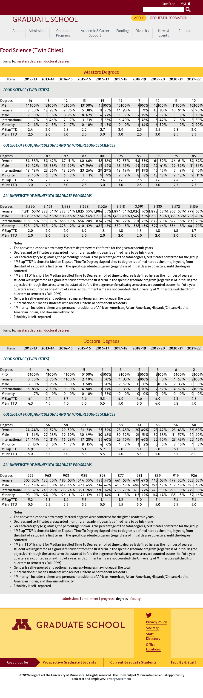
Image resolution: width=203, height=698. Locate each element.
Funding (122, 31)
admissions (70, 599)
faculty (135, 599)
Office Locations (153, 647)
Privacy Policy (156, 622)
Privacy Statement (118, 679)
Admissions (37, 31)
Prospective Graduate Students (69, 662)
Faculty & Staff (183, 662)
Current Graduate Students (133, 662)
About (17, 31)
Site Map (152, 628)
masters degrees (29, 61)
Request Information (169, 18)
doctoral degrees (57, 61)
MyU (185, 4)
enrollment (90, 599)
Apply (139, 18)
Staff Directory (153, 636)
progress (107, 599)
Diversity (142, 31)
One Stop (168, 4)
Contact (184, 31)
